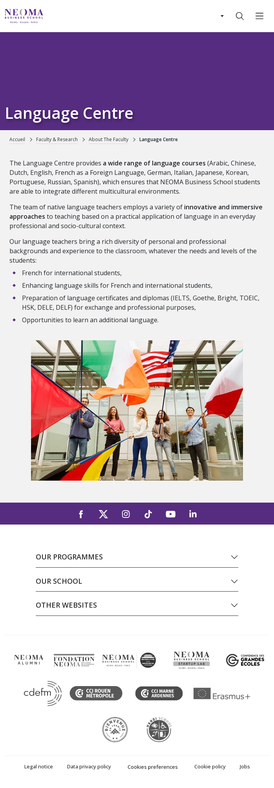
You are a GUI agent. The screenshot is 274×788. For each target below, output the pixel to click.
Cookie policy (210, 766)
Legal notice (38, 766)
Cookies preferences (153, 766)
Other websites (66, 605)
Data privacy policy (89, 766)
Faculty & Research (57, 139)
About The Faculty (108, 139)
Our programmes (69, 556)
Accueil (17, 139)
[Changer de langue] (221, 16)
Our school (59, 581)
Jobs (245, 766)
